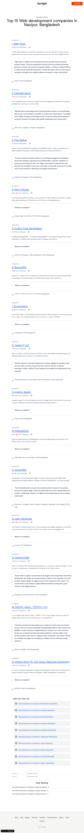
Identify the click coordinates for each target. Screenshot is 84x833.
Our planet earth (52, 817)
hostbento (42, 817)
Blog (21, 817)
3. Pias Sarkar (19, 140)
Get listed (77, 3)
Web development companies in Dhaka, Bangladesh (35, 750)
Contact (61, 817)
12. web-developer (22, 518)
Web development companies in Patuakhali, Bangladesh (37, 730)
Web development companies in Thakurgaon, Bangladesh (37, 737)
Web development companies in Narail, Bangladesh (35, 717)
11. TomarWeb (19, 469)
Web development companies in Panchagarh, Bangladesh (37, 704)
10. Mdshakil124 (20, 431)
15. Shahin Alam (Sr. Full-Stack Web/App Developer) (41, 661)
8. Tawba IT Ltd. (20, 345)
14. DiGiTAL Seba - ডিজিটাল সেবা (30, 607)
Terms (67, 817)
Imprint (42, 821)
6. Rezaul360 (19, 267)
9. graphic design (21, 392)
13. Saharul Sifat (20, 557)
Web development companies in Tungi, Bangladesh (35, 743)
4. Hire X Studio (20, 189)
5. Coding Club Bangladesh (27, 228)
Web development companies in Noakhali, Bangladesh (36, 710)
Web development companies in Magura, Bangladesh (36, 763)
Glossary (27, 817)
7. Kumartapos (20, 306)
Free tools (35, 817)
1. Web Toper (19, 43)
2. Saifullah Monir (21, 93)
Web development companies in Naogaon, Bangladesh (36, 723)
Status (16, 817)
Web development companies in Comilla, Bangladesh (36, 756)
